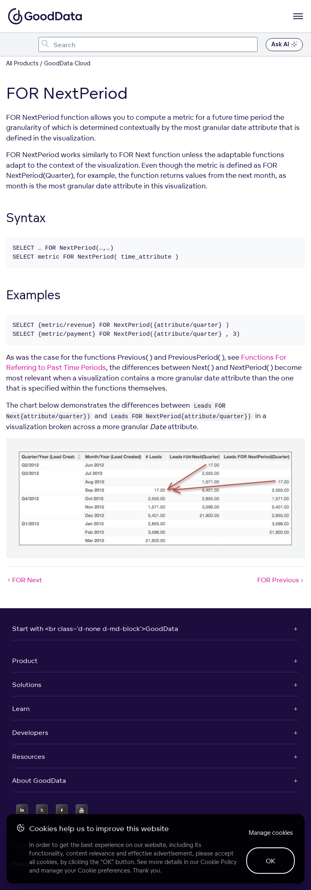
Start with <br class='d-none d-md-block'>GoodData (95, 628)
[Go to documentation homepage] (45, 16)
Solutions (26, 684)
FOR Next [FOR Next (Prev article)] (24, 580)
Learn (21, 708)
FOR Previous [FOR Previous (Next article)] (281, 580)
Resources (28, 756)
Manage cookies (271, 832)
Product (25, 661)
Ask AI (284, 44)
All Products (22, 63)
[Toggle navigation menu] (15, 44)
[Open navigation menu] (298, 16)
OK (270, 861)
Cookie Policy (218, 861)
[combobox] (148, 44)
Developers (30, 732)
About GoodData (39, 780)
